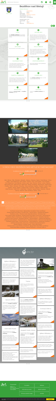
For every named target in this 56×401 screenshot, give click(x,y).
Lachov (44, 183)
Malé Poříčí (24, 184)
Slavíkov (10, 187)
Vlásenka (29, 189)
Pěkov (11, 186)
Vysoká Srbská (36, 189)
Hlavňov (29, 181)
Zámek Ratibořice (33, 221)
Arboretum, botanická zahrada (7, 205)
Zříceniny (31, 205)
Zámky (26, 205)
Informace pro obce (26, 389)
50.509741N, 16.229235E (31, 14)
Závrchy (17, 190)
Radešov (36, 186)
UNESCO (24, 202)
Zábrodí (48, 189)
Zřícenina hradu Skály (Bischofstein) (28, 214)
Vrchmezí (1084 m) (41, 227)
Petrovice (16, 186)
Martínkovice (41, 184)
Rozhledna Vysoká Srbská (16, 211)
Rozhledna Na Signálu (43, 212)
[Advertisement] (28, 109)
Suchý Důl (31, 187)
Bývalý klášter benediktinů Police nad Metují (34, 211)
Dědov (8, 181)
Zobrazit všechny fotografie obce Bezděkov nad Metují (28, 162)
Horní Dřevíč (38, 181)
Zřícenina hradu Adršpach (10, 220)
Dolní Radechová (15, 181)
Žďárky (35, 190)
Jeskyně (53, 205)
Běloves (9, 180)
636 (27, 20)
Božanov (28, 180)
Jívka (31, 183)
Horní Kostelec (45, 181)
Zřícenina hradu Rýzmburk (45, 220)
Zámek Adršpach (33, 218)
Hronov (24, 183)
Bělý (13, 180)
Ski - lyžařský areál (31, 202)
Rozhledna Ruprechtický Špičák (37, 223)
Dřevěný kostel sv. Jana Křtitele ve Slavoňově (18, 226)
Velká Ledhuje (43, 187)
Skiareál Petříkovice (31, 227)
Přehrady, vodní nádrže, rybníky (48, 202)
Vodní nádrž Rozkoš (37, 224)
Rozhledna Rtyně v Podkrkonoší (14, 217)
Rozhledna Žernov (22, 220)
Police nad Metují (29, 186)
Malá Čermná (17, 184)
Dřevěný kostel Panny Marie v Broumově (32, 215)
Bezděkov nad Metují (32, 6)
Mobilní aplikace (42, 389)
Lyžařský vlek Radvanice (44, 218)
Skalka (46, 186)
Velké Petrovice (9, 189)
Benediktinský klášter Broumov (30, 217)
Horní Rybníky (17, 183)
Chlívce (49, 180)
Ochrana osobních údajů (26, 393)
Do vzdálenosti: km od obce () (22, 193)
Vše (3, 202)
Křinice (39, 183)
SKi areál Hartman (23, 221)
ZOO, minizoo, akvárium (10, 202)
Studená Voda (24, 187)
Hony (33, 181)
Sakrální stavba (47, 207)
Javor (28, 183)
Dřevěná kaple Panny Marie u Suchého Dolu (17, 212)
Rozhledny (17, 205)
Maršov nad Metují (32, 184)
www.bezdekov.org (30, 23)
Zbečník (22, 190)
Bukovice (33, 180)
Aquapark (18, 202)
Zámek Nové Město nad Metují (17, 227)
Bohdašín (17, 180)
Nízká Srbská (48, 184)
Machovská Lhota (9, 184)
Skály (49, 186)
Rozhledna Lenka (14, 214)
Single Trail (26, 207)
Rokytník (41, 186)
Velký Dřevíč (23, 189)
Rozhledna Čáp (41, 214)
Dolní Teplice (23, 181)
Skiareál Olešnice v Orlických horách (22, 224)
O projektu (26, 385)
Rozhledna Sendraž (33, 220)
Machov (48, 183)
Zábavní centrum (38, 207)
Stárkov (19, 187)
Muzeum (31, 207)
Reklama (42, 385)
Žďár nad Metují (29, 190)
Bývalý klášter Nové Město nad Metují (39, 226)
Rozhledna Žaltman (24, 218)
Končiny (35, 183)
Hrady (22, 205)
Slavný (14, 187)
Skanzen (38, 202)
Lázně (7, 207)
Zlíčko (39, 190)
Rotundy (48, 205)
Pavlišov (7, 186)
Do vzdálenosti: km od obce (24, 171)
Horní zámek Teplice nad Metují (13, 215)
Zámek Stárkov (33, 212)
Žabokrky (43, 189)
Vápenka (37, 187)
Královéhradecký (29, 10)
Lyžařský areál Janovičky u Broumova (20, 223)
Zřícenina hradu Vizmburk (11, 218)
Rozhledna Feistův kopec (12, 221)
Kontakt (42, 393)
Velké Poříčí (17, 189)
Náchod (28, 13)
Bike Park (20, 207)
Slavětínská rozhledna (44, 221)
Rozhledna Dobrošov (44, 217)
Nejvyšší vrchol (13, 207)
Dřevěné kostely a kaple (40, 205)
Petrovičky (21, 186)
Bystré (38, 180)
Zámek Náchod (46, 215)
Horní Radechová (9, 183)
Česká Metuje (44, 180)
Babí (6, 180)
